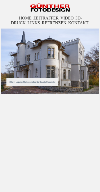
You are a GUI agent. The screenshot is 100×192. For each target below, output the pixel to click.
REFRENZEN (54, 23)
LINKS (34, 23)
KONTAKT (78, 23)
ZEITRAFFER (45, 18)
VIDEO (66, 18)
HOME (25, 18)
